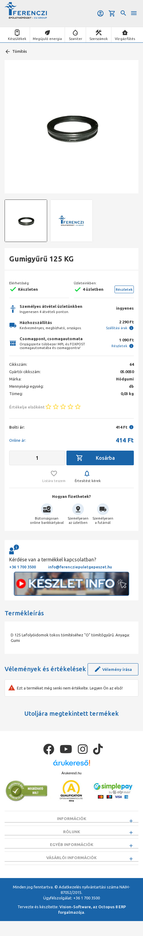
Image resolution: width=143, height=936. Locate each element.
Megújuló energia (47, 39)
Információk (71, 818)
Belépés (100, 13)
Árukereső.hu (71, 773)
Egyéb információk (71, 852)
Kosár (112, 13)
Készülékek (17, 39)
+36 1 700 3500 (22, 567)
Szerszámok (98, 39)
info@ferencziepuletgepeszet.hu (80, 567)
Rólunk (71, 835)
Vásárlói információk (71, 869)
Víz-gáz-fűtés (125, 39)
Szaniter (75, 39)
